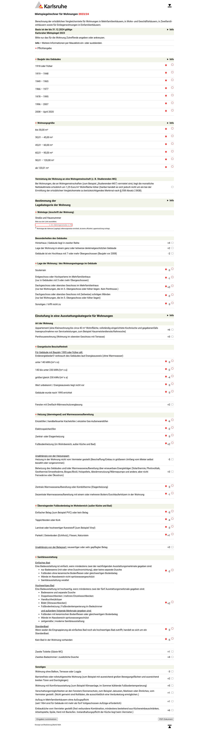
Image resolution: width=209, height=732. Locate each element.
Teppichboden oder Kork (47, 520)
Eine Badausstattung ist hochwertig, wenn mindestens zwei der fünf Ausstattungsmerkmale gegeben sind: (97, 603)
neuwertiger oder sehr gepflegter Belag (71, 547)
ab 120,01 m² (42, 168)
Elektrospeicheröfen (45, 429)
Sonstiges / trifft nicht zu (48, 304)
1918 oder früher (43, 66)
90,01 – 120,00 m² (44, 160)
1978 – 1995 (41, 96)
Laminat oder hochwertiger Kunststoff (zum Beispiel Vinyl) (65, 527)
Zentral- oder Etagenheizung (49, 436)
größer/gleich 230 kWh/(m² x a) (51, 377)
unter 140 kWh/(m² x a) (47, 362)
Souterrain (40, 270)
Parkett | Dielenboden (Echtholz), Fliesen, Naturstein (62, 535)
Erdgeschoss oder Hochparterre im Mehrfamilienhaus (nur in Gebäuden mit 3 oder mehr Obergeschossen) (63, 278)
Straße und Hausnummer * (72, 223)
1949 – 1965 (41, 81)
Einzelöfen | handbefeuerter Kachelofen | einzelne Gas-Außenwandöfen (71, 421)
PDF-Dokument (166, 719)
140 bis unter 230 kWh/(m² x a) (51, 370)
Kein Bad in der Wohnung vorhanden (53, 640)
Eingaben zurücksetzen (46, 719)
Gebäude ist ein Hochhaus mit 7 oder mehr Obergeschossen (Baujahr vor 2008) (76, 253)
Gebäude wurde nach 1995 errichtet (53, 392)
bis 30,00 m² (41, 129)
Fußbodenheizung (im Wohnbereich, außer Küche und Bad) (65, 444)
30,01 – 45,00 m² (44, 137)
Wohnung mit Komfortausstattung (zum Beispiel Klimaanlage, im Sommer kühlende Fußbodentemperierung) (91, 685)
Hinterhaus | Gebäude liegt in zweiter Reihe (57, 243)
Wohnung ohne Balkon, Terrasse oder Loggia (58, 671)
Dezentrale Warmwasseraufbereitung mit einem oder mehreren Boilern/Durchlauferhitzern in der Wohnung (89, 494)
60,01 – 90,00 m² (44, 152)
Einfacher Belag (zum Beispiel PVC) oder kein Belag (61, 512)
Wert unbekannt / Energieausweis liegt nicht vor (59, 385)
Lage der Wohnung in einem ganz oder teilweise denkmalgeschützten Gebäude (75, 248)
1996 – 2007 (41, 104)
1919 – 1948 (41, 73)
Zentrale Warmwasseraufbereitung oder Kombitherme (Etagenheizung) (71, 487)
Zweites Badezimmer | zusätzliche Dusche (57, 657)
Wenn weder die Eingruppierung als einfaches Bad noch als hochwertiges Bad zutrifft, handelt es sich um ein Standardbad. (91, 630)
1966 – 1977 (41, 89)
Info (105, 59)
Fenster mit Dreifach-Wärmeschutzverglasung (58, 404)
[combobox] (53, 225)
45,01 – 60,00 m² (44, 145)
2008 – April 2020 (44, 111)
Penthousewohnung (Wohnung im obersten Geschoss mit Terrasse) (70, 336)
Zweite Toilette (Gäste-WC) (49, 651)
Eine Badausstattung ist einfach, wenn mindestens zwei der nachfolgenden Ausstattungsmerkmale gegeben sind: (97, 571)
